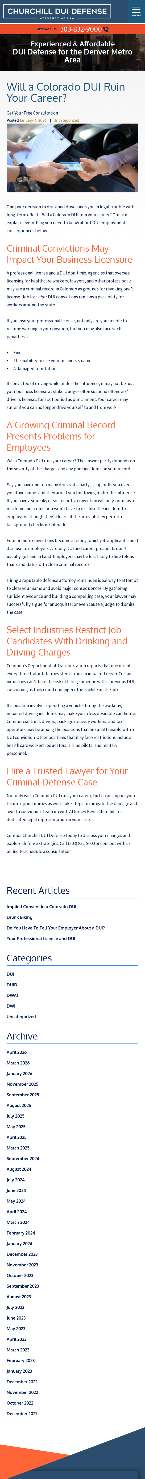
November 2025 (22, 1084)
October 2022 (20, 1403)
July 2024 (16, 1179)
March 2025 (18, 1148)
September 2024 (23, 1158)
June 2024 (16, 1190)
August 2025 (19, 1105)
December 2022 (22, 1381)
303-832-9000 (84, 29)
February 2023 (21, 1360)
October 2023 (20, 1275)
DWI (11, 1006)
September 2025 (23, 1094)
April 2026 (17, 1052)
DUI (10, 974)
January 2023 (19, 1371)
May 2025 (16, 1126)
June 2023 (16, 1318)
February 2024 (21, 1233)
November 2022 (22, 1392)
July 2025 (15, 1116)
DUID (12, 984)
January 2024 (19, 1243)
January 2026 (19, 1073)
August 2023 (19, 1296)
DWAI (12, 995)
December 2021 (22, 1413)
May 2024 (16, 1201)
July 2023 (15, 1307)
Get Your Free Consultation (32, 113)
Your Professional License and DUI (41, 938)
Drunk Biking (19, 917)
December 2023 (22, 1254)
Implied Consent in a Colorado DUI (41, 906)
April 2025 (17, 1137)
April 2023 (16, 1339)
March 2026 (18, 1063)
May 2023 (16, 1328)
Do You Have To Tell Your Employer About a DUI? (56, 928)
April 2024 (17, 1211)
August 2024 (19, 1169)
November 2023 (22, 1264)
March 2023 (18, 1350)
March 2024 (18, 1222)
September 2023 (23, 1286)
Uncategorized (66, 120)
